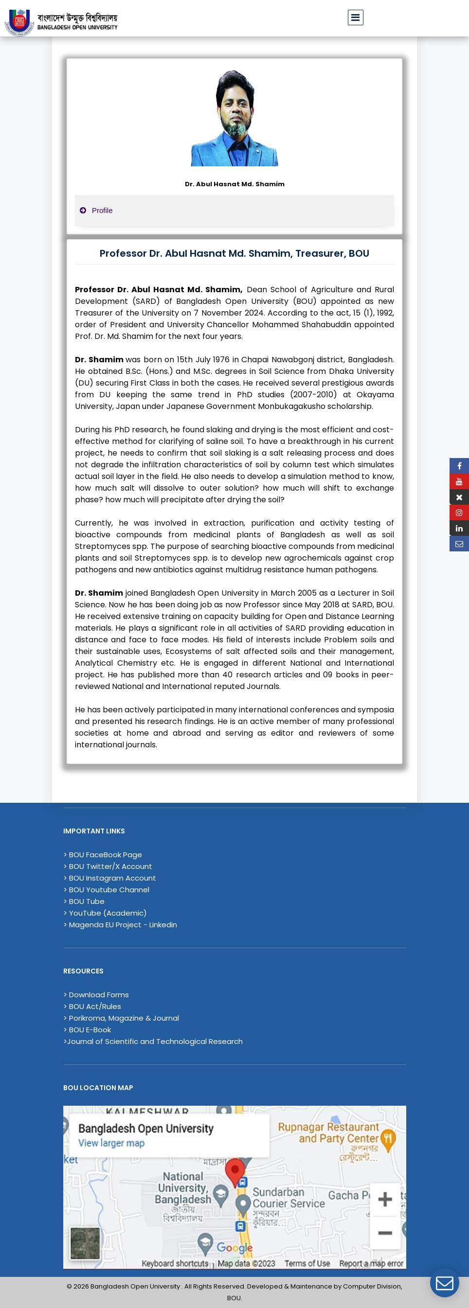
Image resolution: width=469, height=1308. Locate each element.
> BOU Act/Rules (92, 1006)
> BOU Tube (84, 901)
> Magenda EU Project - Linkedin (120, 924)
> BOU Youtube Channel (106, 889)
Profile (96, 210)
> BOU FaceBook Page (102, 854)
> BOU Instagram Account (109, 878)
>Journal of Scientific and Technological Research (153, 1041)
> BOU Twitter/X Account (107, 866)
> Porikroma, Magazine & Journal (121, 1018)
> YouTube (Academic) (105, 913)
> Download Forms (96, 995)
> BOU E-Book (87, 1030)
